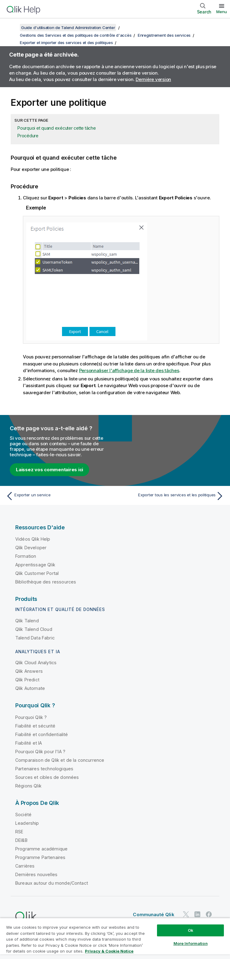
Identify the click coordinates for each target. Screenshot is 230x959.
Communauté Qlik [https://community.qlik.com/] (153, 914)
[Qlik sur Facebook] (209, 914)
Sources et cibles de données (47, 777)
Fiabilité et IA (28, 743)
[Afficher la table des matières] (12, 27)
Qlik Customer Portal (37, 573)
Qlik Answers (29, 671)
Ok (190, 930)
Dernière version (153, 79)
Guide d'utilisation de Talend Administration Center (68, 27)
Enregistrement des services (164, 35)
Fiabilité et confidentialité (41, 734)
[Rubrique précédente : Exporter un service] (59, 496)
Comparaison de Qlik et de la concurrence (59, 760)
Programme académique (41, 848)
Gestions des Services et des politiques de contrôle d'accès (75, 35)
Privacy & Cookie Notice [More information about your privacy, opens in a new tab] (109, 951)
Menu (221, 11)
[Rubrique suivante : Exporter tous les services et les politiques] (171, 496)
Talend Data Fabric (35, 637)
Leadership (27, 823)
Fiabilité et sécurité (35, 725)
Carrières (25, 865)
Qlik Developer (30, 547)
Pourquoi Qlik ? (31, 717)
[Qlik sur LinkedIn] (197, 914)
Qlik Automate (30, 688)
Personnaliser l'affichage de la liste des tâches (129, 370)
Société (23, 814)
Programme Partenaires (40, 857)
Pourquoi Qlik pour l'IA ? (40, 751)
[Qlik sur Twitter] (186, 914)
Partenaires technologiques (44, 768)
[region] (115, 938)
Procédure (27, 135)
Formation (25, 556)
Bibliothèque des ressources (45, 581)
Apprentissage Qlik (35, 564)
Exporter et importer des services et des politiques (66, 42)
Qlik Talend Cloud (33, 629)
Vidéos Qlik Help (32, 539)
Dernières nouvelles (36, 874)
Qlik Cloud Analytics (36, 662)
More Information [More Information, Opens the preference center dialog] (190, 943)
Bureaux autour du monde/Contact (51, 883)
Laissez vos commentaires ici (49, 469)
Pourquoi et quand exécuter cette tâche (56, 128)
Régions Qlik (28, 785)
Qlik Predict (27, 679)
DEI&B (21, 840)
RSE (19, 831)
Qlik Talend (27, 620)
